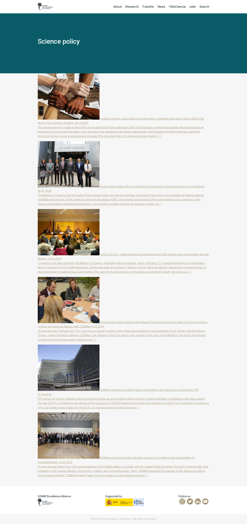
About (117, 6)
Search (204, 6)
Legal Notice (125, 519)
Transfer (148, 6)
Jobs (192, 6)
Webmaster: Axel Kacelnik (144, 519)
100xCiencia (177, 6)
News (161, 6)
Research (132, 6)
